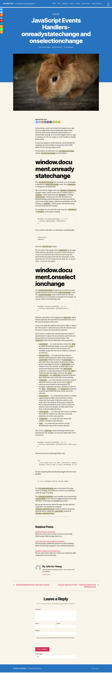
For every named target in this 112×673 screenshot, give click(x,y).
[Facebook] (36, 122)
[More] (59, 122)
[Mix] (53, 122)
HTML (54, 3)
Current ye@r (39, 654)
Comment (38, 609)
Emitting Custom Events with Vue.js (47, 551)
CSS (59, 3)
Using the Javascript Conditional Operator (50, 541)
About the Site (86, 3)
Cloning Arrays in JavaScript (45, 532)
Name (37, 623)
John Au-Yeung (46, 47)
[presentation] (45, 643)
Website (37, 630)
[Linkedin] (45, 122)
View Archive (46, 574)
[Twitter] (39, 122)
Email (58, 623)
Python (72, 3)
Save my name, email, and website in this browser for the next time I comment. (55, 637)
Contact (77, 3)
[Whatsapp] (56, 122)
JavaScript (65, 3)
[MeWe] (50, 122)
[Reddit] (42, 122)
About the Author (97, 3)
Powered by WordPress (35, 668)
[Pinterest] (48, 122)
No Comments (69, 47)
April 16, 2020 (58, 47)
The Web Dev (8, 3)
